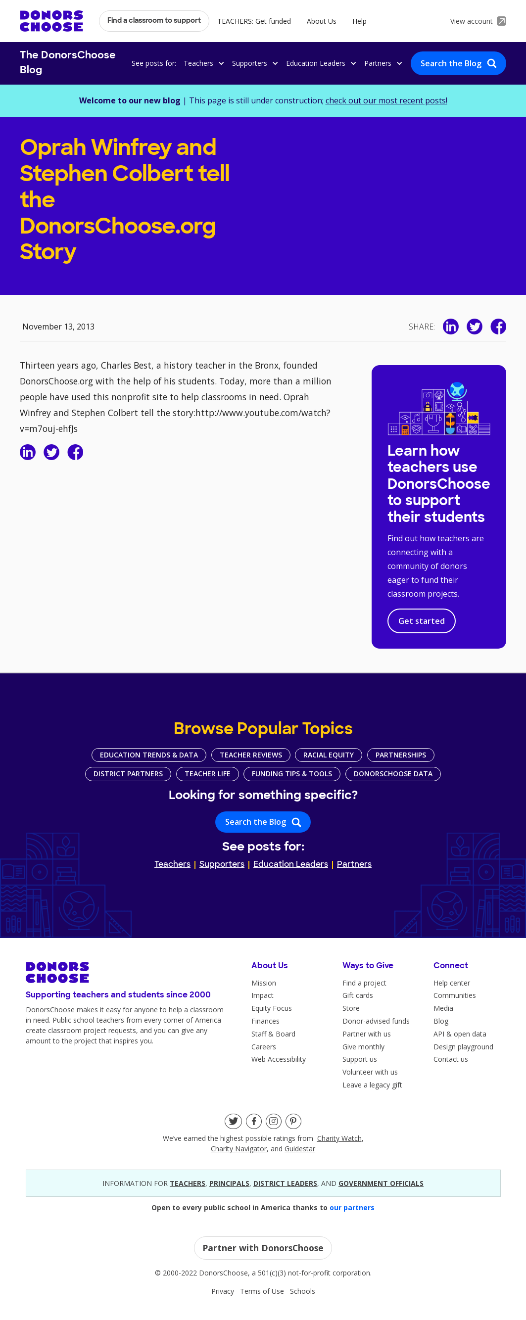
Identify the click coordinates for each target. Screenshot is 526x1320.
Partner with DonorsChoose (263, 1248)
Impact (262, 995)
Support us (359, 1059)
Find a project (364, 983)
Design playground (463, 1046)
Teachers (172, 865)
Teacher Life (208, 773)
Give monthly (363, 1046)
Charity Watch (339, 1138)
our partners (352, 1207)
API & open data (459, 1033)
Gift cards (357, 995)
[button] (202, 63)
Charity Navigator (239, 1148)
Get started (421, 620)
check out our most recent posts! (386, 100)
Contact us (450, 1059)
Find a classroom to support (154, 21)
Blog (440, 1021)
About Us (321, 21)
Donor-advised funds (376, 1021)
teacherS (187, 1183)
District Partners (128, 773)
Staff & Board (273, 1033)
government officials (381, 1183)
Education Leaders (290, 865)
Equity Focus (271, 1008)
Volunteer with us (370, 1072)
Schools (302, 1291)
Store (351, 1008)
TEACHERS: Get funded (254, 21)
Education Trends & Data (149, 754)
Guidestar (300, 1148)
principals (229, 1183)
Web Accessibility (278, 1059)
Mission (263, 983)
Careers (263, 1046)
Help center (451, 983)
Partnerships (401, 754)
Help (359, 21)
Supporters (221, 865)
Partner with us (366, 1033)
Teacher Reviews (251, 754)
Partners (354, 865)
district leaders (285, 1183)
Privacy (222, 1291)
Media (443, 1008)
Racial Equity (328, 754)
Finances (265, 1021)
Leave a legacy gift (372, 1084)
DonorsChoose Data (393, 773)
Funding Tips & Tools (292, 773)
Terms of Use (262, 1291)
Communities (454, 995)
